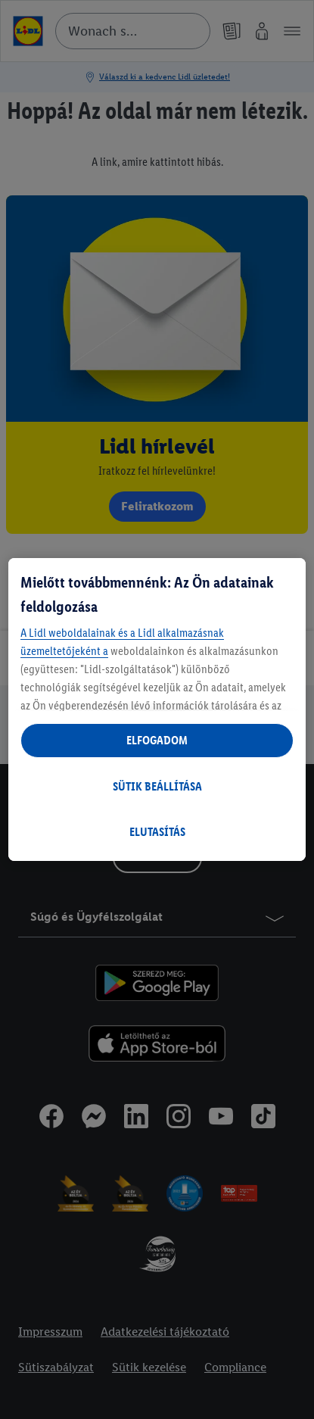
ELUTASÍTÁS (157, 832)
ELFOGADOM (157, 740)
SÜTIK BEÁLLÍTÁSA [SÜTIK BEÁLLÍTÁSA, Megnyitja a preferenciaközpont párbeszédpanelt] (157, 786)
